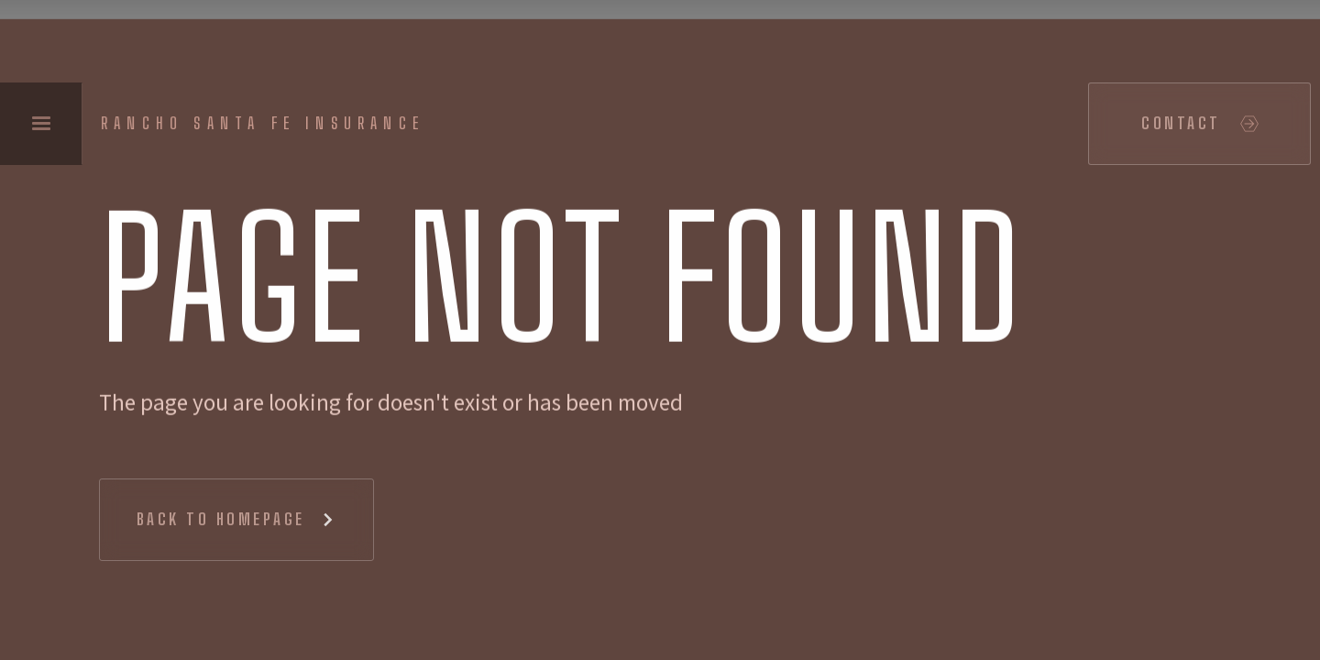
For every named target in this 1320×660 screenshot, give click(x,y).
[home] (268, 123)
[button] (41, 124)
